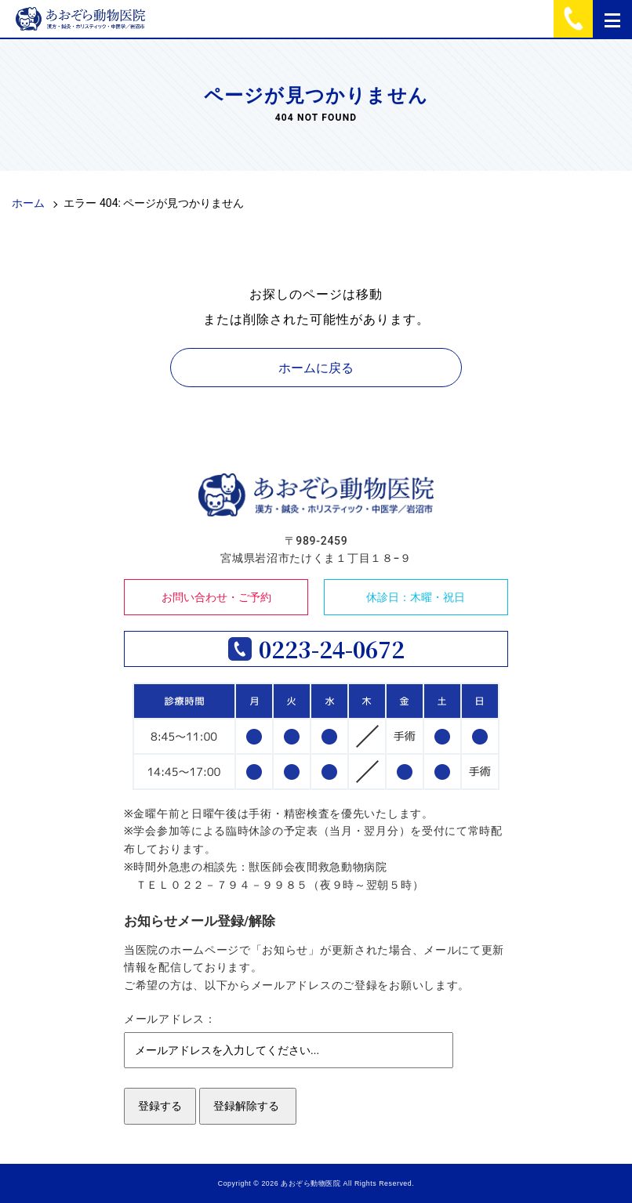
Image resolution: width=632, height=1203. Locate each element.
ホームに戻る (316, 368)
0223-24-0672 (332, 649)
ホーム (28, 203)
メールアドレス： (170, 1019)
